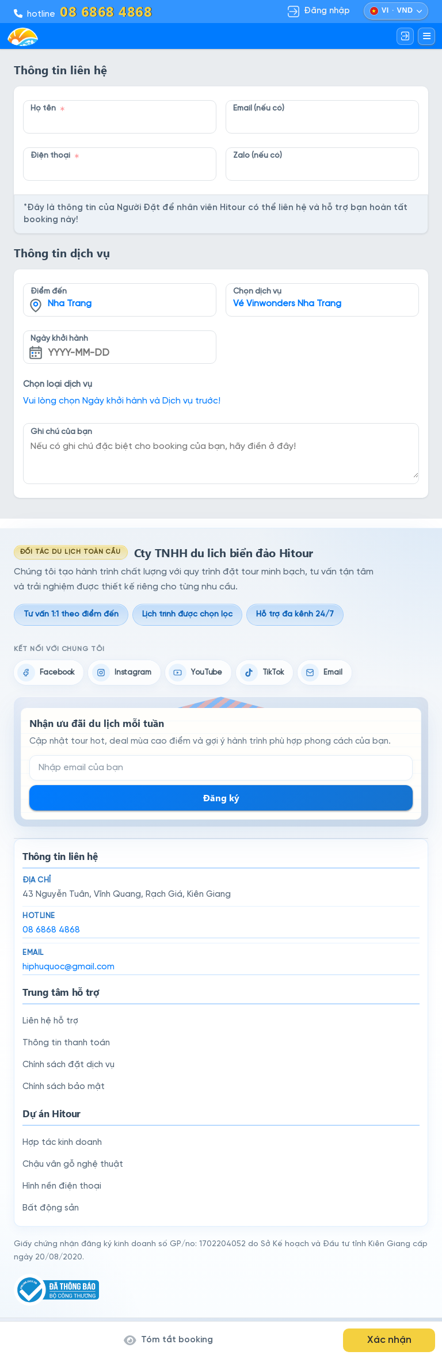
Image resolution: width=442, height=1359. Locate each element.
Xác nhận (389, 1340)
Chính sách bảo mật (63, 1086)
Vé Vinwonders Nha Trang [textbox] (287, 304)
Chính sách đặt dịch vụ (68, 1064)
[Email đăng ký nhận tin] (221, 768)
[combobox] (120, 291)
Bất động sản (50, 1208)
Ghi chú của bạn (61, 432)
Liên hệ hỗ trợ (50, 1021)
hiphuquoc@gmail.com (68, 967)
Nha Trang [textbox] (70, 304)
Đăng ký (221, 797)
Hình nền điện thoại (61, 1186)
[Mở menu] (426, 36)
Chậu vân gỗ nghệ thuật (72, 1164)
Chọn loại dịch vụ (57, 384)
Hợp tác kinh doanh (62, 1142)
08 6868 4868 (51, 930)
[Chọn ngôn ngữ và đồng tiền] (396, 11)
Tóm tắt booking (168, 1340)
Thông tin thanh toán (66, 1043)
